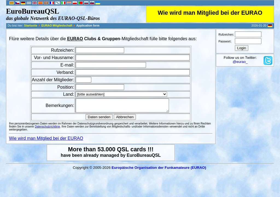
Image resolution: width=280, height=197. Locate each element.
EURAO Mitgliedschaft (56, 25)
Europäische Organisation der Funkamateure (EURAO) (159, 170)
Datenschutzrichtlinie (47, 129)
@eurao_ (240, 62)
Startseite (30, 25)
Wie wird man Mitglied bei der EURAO (210, 13)
